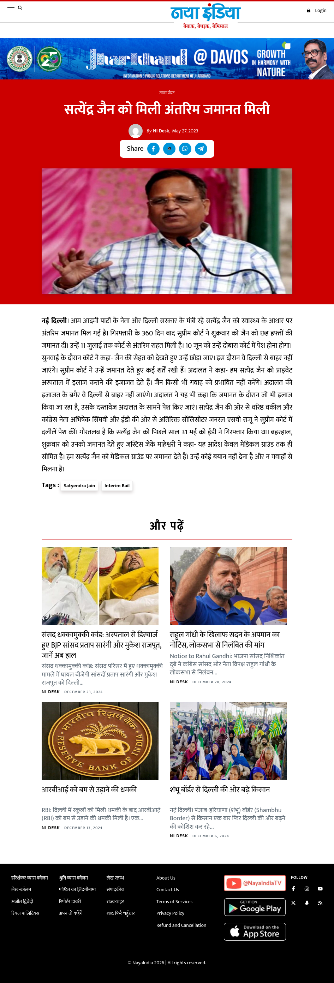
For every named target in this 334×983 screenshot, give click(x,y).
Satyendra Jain (79, 486)
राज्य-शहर (115, 902)
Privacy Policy (170, 913)
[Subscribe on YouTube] (320, 890)
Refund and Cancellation (181, 925)
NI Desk (157, 131)
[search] (21, 12)
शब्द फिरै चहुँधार (121, 913)
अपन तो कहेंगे (71, 913)
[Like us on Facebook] (293, 890)
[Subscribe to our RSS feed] (320, 904)
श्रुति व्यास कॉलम (73, 878)
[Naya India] (206, 27)
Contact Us (167, 890)
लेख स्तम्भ (115, 878)
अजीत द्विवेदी (22, 902)
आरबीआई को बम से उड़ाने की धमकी (89, 790)
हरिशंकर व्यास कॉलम (29, 878)
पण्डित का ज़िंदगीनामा (77, 890)
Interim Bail (117, 486)
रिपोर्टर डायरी (70, 902)
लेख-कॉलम (21, 890)
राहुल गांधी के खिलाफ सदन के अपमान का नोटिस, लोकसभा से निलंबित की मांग (225, 640)
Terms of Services (174, 902)
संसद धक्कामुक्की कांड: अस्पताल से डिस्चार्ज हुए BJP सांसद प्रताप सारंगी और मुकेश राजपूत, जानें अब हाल (101, 645)
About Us (165, 878)
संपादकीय (115, 890)
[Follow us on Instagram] (306, 890)
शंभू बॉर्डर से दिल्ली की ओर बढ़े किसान (220, 790)
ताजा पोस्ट (167, 92)
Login (316, 10)
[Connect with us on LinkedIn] (306, 904)
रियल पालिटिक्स (25, 913)
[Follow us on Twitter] (293, 904)
